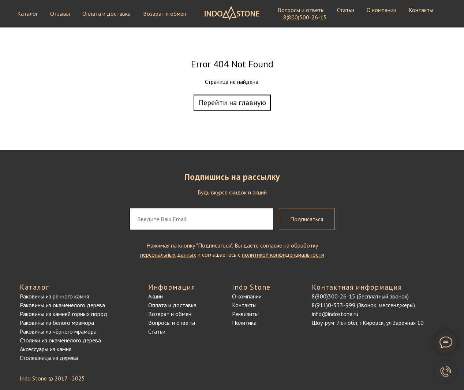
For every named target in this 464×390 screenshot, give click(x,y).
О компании (381, 10)
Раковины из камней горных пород (63, 313)
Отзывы (60, 13)
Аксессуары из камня (45, 349)
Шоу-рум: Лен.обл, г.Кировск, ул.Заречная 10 (368, 322)
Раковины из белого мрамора (57, 322)
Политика (244, 322)
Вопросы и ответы (301, 10)
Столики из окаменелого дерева (60, 340)
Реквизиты (245, 313)
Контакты (421, 10)
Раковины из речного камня (54, 296)
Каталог (27, 13)
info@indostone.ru (335, 313)
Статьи (345, 10)
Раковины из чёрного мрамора (58, 331)
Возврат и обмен (164, 13)
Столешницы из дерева (49, 357)
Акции (155, 296)
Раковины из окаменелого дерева (62, 305)
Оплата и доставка (106, 13)
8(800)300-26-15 (305, 17)
